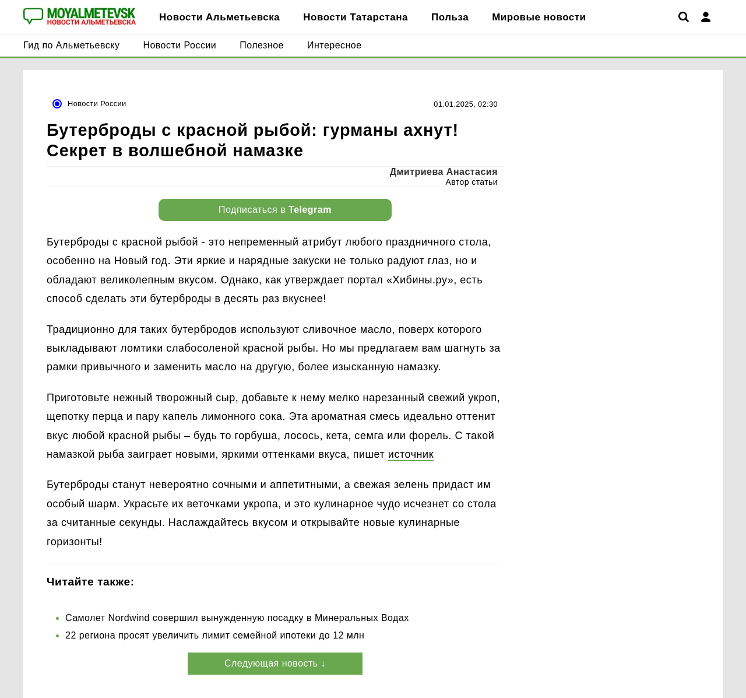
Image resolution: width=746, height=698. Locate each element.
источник (411, 454)
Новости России (97, 103)
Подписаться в (275, 210)
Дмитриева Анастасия (444, 172)
